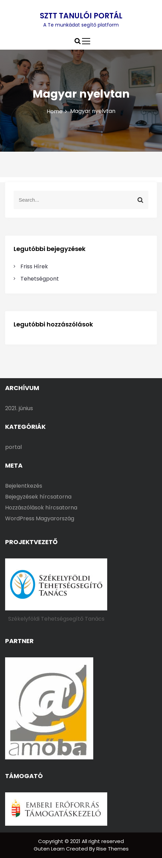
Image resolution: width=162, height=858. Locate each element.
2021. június (19, 408)
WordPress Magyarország (39, 518)
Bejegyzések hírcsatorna (38, 497)
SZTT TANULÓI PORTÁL (81, 16)
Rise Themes (112, 848)
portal (13, 447)
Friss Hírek (34, 266)
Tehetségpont (39, 279)
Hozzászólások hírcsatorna (41, 507)
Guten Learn (50, 848)
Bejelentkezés (23, 486)
